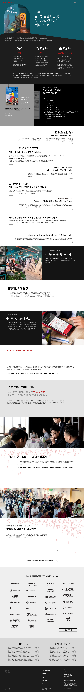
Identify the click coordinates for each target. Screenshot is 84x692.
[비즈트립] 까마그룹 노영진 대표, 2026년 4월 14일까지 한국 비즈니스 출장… (21, 650)
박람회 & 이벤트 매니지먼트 (21, 529)
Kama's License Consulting (19, 350)
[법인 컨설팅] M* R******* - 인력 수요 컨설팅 (56, 647)
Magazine (45, 677)
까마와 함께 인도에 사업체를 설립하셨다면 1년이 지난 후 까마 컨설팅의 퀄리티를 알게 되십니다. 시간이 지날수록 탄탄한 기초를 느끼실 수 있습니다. (61, 260)
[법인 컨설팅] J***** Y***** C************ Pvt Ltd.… (58, 658)
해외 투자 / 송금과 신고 (17, 319)
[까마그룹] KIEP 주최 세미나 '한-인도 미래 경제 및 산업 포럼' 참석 (19, 651)
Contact (44, 684)
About (44, 674)
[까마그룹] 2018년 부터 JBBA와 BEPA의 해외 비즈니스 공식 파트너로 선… (20, 659)
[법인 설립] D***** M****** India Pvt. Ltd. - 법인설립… (58, 660)
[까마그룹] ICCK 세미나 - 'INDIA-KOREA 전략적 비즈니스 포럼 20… (19, 652)
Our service (46, 670)
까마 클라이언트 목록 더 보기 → (68, 630)
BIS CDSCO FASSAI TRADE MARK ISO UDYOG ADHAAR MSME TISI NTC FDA (32, 373)
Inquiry (44, 680)
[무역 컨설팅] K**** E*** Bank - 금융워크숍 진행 (57, 654)
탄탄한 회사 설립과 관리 (58, 254)
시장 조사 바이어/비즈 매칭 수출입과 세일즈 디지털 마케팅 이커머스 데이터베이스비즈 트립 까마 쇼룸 (45, 467)
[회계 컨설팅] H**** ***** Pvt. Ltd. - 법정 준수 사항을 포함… (59, 655)
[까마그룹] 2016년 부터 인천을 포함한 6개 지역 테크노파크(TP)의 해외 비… (20, 660)
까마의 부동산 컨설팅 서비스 (20, 386)
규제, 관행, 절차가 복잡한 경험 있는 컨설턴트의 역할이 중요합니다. (27, 393)
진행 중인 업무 (62, 644)
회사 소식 (24, 644)
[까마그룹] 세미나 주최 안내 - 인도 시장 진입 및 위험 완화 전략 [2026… (20, 647)
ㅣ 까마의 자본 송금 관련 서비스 (11, 314)
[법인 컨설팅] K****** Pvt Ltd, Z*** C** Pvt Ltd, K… (58, 651)
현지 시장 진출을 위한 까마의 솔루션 (27, 457)
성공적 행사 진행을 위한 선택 (18, 525)
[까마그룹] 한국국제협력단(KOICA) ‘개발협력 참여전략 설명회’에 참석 (19, 654)
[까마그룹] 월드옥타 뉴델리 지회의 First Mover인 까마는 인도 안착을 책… (20, 658)
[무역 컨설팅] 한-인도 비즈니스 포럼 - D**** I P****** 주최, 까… (60, 659)
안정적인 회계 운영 (18, 288)
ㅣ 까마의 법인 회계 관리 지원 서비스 (15, 284)
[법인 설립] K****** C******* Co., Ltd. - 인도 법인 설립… (59, 656)
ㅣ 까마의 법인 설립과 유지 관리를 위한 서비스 (55, 250)
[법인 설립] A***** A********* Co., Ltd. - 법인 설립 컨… (58, 650)
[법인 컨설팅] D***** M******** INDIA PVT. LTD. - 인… (58, 648)
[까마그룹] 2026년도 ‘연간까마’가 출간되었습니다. (16, 648)
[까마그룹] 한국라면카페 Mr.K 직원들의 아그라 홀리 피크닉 (18, 655)
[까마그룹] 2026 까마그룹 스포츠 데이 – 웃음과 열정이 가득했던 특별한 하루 (21, 656)
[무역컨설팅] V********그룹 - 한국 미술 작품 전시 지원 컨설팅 (59, 652)
